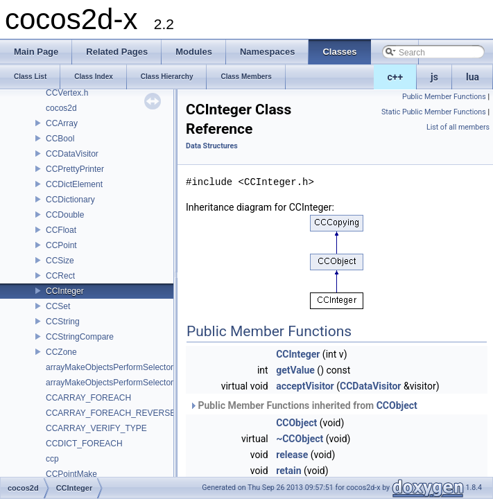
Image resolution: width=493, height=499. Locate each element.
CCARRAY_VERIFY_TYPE (96, 428)
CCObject (397, 405)
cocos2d (61, 108)
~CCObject (299, 438)
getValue (295, 370)
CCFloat (61, 230)
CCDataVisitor (72, 154)
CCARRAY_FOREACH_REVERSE (110, 413)
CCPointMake (71, 474)
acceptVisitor (305, 386)
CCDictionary (70, 199)
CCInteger (65, 291)
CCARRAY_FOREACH (88, 398)
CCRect (60, 276)
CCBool (60, 138)
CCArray (62, 123)
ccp (52, 459)
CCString (63, 321)
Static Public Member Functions (433, 111)
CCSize (60, 260)
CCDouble (65, 215)
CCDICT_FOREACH (84, 443)
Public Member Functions (444, 96)
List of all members (458, 127)
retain (288, 470)
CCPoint (61, 245)
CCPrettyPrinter (75, 169)
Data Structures (212, 145)
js (434, 76)
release (292, 454)
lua (472, 76)
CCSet (58, 306)
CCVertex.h (67, 93)
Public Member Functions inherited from (303, 405)
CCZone (61, 352)
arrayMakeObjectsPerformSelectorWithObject (130, 382)
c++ (396, 76)
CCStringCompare (80, 337)
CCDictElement (74, 184)
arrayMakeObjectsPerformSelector (109, 367)
